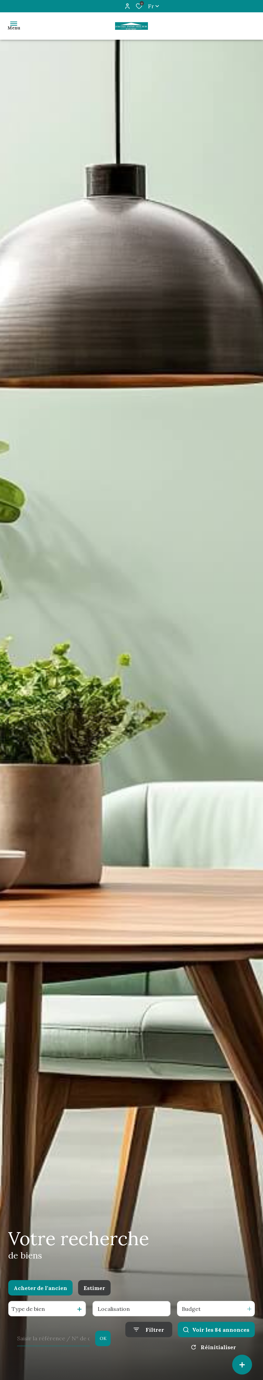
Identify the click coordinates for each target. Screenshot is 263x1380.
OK (103, 1338)
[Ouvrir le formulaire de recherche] (148, 1329)
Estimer (94, 1288)
